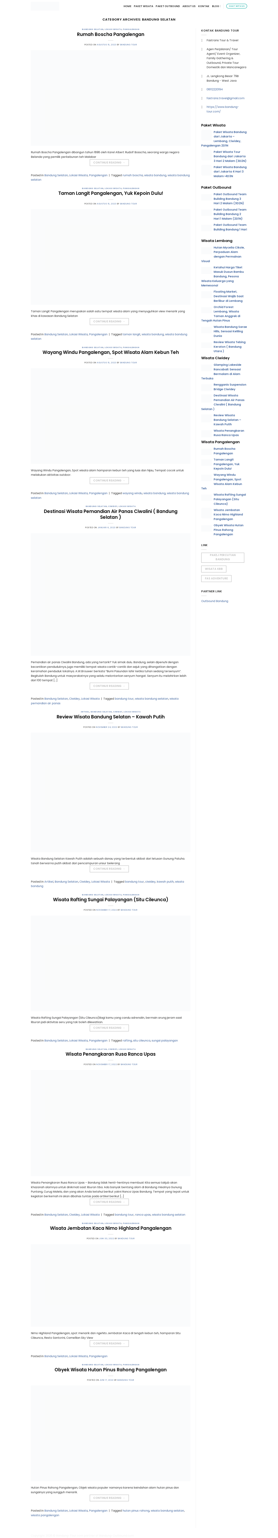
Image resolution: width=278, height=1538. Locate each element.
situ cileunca (141, 1040)
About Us (189, 6)
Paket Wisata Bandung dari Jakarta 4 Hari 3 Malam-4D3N (230, 171)
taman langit (131, 334)
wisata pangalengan (45, 1515)
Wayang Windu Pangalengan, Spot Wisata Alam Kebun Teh (111, 352)
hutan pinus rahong (136, 1511)
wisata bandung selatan (151, 699)
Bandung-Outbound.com (116, 1536)
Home (127, 6)
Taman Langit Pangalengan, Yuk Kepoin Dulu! (110, 193)
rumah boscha (133, 175)
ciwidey (150, 882)
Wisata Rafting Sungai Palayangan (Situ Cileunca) (110, 899)
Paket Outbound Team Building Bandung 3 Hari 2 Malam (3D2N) (230, 198)
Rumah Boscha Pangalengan (110, 34)
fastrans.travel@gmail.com (225, 98)
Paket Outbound (168, 6)
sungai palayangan (165, 1040)
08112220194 (215, 89)
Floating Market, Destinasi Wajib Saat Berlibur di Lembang (229, 296)
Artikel (85, 711)
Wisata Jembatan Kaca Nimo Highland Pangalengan (110, 1228)
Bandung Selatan (92, 29)
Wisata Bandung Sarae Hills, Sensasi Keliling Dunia (230, 331)
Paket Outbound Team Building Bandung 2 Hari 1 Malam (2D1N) (230, 214)
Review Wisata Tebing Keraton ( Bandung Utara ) (230, 346)
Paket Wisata (143, 6)
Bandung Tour (128, 44)
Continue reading (109, 162)
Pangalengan (131, 29)
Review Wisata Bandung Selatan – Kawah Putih (111, 717)
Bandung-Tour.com (69, 1536)
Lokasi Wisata (113, 29)
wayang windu (132, 493)
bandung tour (124, 699)
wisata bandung (155, 175)
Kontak (204, 6)
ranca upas (143, 1215)
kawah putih (165, 882)
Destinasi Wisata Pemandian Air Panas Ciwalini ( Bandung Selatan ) (110, 514)
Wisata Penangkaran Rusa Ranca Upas (111, 1054)
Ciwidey (112, 506)
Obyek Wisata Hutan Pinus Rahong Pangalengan (111, 1370)
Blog (216, 6)
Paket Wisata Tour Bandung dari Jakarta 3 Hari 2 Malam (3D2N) (230, 156)
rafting (127, 1040)
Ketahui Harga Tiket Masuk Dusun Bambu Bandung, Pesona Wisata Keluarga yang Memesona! (222, 276)
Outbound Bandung (214, 601)
